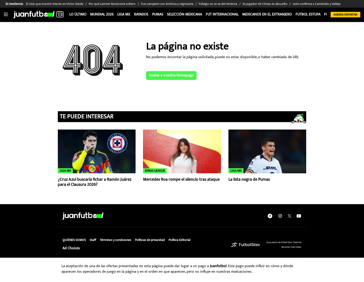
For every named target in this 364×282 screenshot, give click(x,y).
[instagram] (280, 216)
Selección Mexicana (184, 14)
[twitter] (289, 216)
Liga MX (123, 14)
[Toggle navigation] (6, 15)
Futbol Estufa (308, 14)
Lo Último (77, 14)
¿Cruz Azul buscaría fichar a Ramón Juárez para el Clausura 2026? (94, 182)
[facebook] (270, 216)
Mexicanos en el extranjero (267, 14)
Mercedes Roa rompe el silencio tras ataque (181, 179)
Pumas (157, 14)
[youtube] (299, 216)
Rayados (141, 14)
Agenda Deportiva (345, 14)
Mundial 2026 (102, 14)
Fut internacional (222, 14)
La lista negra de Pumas (249, 179)
